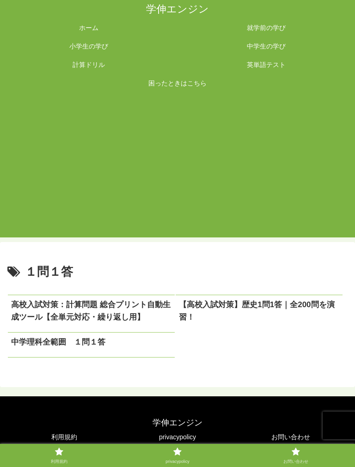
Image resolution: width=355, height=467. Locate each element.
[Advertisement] (177, 168)
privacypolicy (177, 437)
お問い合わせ (290, 437)
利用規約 (64, 437)
